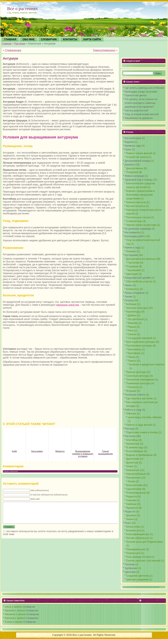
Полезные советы (135, 394)
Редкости (130, 511)
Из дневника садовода (138, 228)
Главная (6, 43)
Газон (128, 149)
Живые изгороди (134, 175)
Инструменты (132, 232)
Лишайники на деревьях (139, 118)
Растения (19, 43)
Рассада (129, 428)
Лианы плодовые (135, 292)
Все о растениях (22, 8)
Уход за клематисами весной (141, 114)
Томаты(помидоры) (104, 50)
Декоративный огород (137, 160)
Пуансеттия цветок (135, 95)
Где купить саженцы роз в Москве (144, 87)
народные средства (67, 304)
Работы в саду (133, 409)
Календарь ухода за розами (141, 91)
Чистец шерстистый (136, 110)
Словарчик (28, 606)
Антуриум (10, 58)
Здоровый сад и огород (138, 179)
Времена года (133, 145)
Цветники (130, 572)
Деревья (130, 164)
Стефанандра (13, 50)
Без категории (133, 138)
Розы (127, 523)
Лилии (128, 296)
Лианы (128, 285)
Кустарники (131, 255)
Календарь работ (135, 236)
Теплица (130, 564)
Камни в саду (132, 247)
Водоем (129, 142)
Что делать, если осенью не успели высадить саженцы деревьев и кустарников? (141, 103)
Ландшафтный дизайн (138, 277)
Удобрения (131, 568)
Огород (129, 300)
